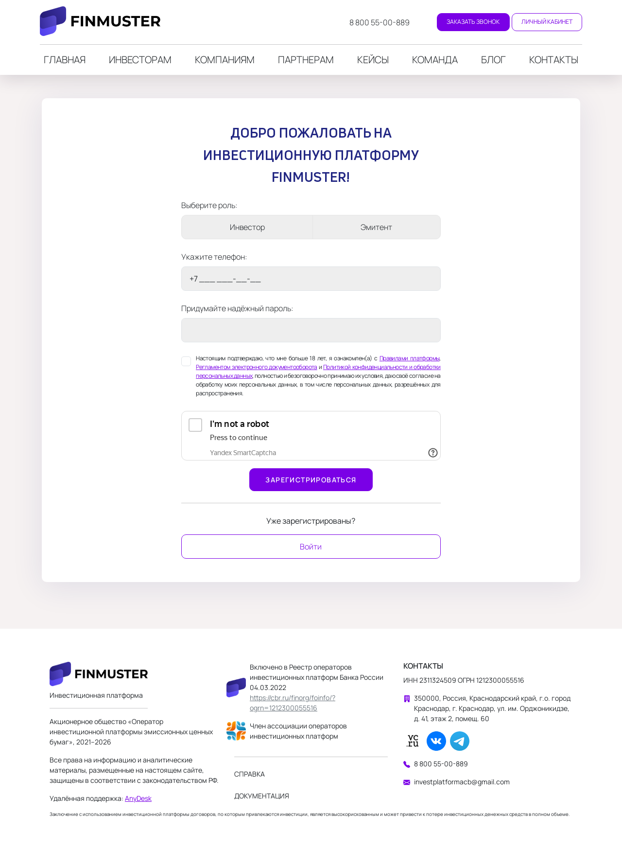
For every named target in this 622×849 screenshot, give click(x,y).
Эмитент (376, 227)
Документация (261, 795)
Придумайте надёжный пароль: (237, 308)
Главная (65, 59)
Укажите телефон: (214, 256)
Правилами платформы (410, 358)
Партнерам (306, 59)
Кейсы (373, 59)
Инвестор (247, 227)
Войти (311, 546)
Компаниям (225, 59)
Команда (435, 59)
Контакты (553, 59)
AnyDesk (138, 798)
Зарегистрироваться (310, 479)
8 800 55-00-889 (379, 22)
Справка (249, 773)
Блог (493, 59)
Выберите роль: (209, 205)
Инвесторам (140, 59)
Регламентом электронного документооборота (256, 367)
